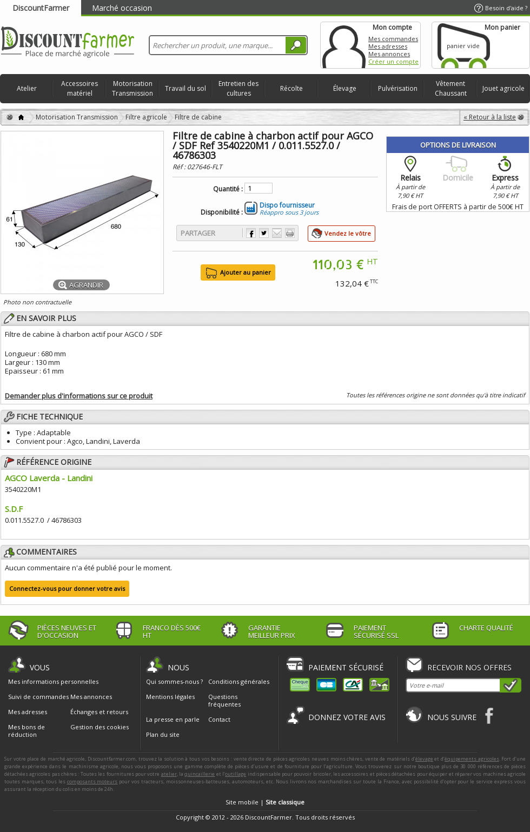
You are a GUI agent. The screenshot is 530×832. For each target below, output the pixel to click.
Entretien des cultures (238, 88)
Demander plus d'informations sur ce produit (79, 396)
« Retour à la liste (489, 117)
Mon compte (344, 45)
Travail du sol (185, 88)
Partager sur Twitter (264, 233)
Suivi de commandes (38, 697)
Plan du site (163, 734)
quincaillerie (199, 773)
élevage (424, 758)
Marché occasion (122, 8)
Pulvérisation (398, 88)
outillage (235, 773)
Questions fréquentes (224, 700)
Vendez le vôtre (347, 233)
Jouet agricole (503, 88)
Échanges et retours (99, 712)
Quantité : (228, 189)
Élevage (344, 88)
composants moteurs (92, 781)
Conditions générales (238, 681)
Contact (219, 719)
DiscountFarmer (40, 8)
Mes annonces (389, 54)
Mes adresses (387, 46)
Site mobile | (265, 802)
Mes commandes (393, 39)
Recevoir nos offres (469, 667)
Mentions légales (170, 697)
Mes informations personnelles (53, 681)
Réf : (180, 166)
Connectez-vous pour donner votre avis (67, 588)
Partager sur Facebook (251, 233)
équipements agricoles (472, 758)
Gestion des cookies (99, 727)
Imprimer (290, 233)
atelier (169, 773)
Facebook (489, 715)
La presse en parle (173, 719)
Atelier (27, 88)
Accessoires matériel (79, 88)
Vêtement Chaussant (451, 88)
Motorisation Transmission (132, 88)
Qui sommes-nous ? (174, 681)
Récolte (291, 88)
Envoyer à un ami (277, 233)
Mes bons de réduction (26, 730)
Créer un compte (393, 61)
